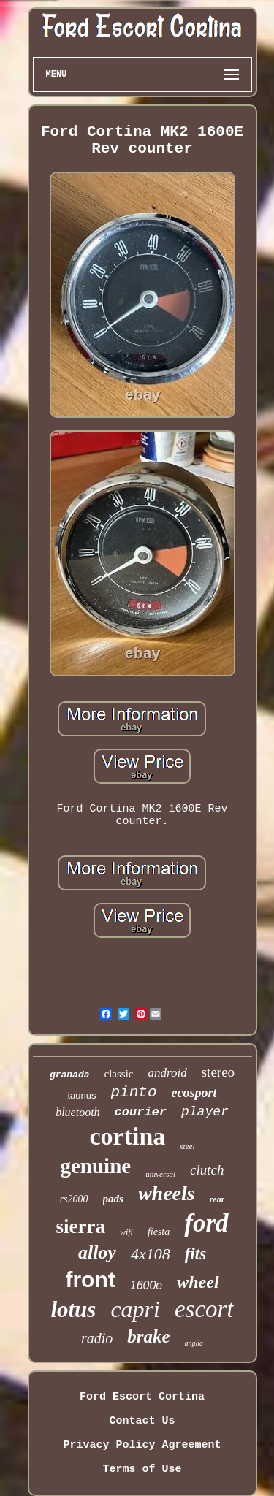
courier (141, 1112)
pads (113, 1199)
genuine (95, 1166)
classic (119, 1074)
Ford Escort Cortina (142, 1397)
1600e (146, 1285)
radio (97, 1338)
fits (195, 1254)
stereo (218, 1072)
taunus (81, 1095)
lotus (73, 1309)
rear (217, 1199)
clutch (207, 1170)
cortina (127, 1136)
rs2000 (74, 1199)
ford (206, 1223)
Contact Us (142, 1421)
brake (148, 1336)
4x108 (150, 1254)
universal (160, 1173)
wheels (166, 1193)
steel (187, 1146)
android (167, 1073)
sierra (80, 1226)
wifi (126, 1232)
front (90, 1279)
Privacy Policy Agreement (142, 1445)
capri (135, 1309)
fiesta (159, 1231)
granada (70, 1074)
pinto (134, 1092)
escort (204, 1309)
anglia (194, 1343)
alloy (97, 1252)
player (205, 1111)
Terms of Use (141, 1469)
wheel (197, 1281)
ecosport (194, 1092)
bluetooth (77, 1112)
